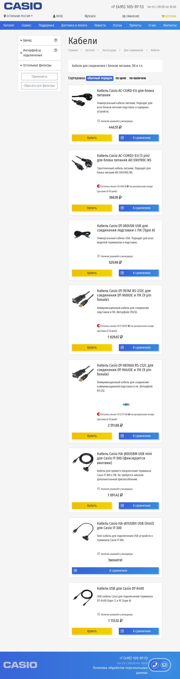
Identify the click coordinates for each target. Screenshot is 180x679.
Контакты (169, 25)
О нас (152, 25)
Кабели (155, 50)
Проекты (135, 25)
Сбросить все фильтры (39, 86)
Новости (100, 25)
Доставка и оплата (74, 25)
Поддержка (46, 25)
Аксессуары (109, 50)
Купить (92, 138)
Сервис (26, 25)
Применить (39, 77)
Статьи (117, 25)
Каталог (9, 25)
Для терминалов (133, 50)
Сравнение (131, 16)
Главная (73, 50)
